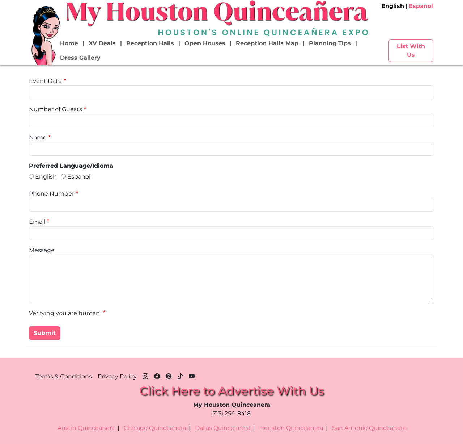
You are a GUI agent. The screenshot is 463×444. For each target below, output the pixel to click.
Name (38, 137)
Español (421, 6)
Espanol (78, 176)
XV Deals (102, 43)
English (392, 6)
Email (37, 221)
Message (42, 250)
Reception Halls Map (267, 43)
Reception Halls (150, 43)
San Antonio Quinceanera (369, 427)
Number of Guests (55, 109)
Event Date (45, 81)
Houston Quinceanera (291, 427)
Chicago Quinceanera (155, 427)
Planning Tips (330, 43)
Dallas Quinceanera (222, 427)
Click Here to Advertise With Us (231, 391)
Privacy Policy (117, 376)
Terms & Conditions (63, 376)
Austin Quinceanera (86, 427)
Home (69, 43)
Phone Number (51, 193)
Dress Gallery (80, 57)
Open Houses (204, 43)
